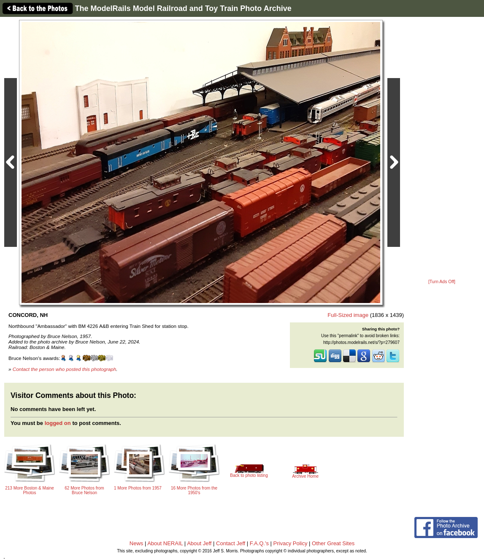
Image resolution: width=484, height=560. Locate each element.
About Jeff (199, 543)
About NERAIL (165, 543)
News (136, 543)
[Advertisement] (442, 148)
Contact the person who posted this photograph (64, 369)
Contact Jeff (230, 543)
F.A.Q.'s (259, 543)
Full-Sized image (347, 315)
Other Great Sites (333, 543)
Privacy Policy (290, 543)
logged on (58, 423)
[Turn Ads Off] (441, 281)
